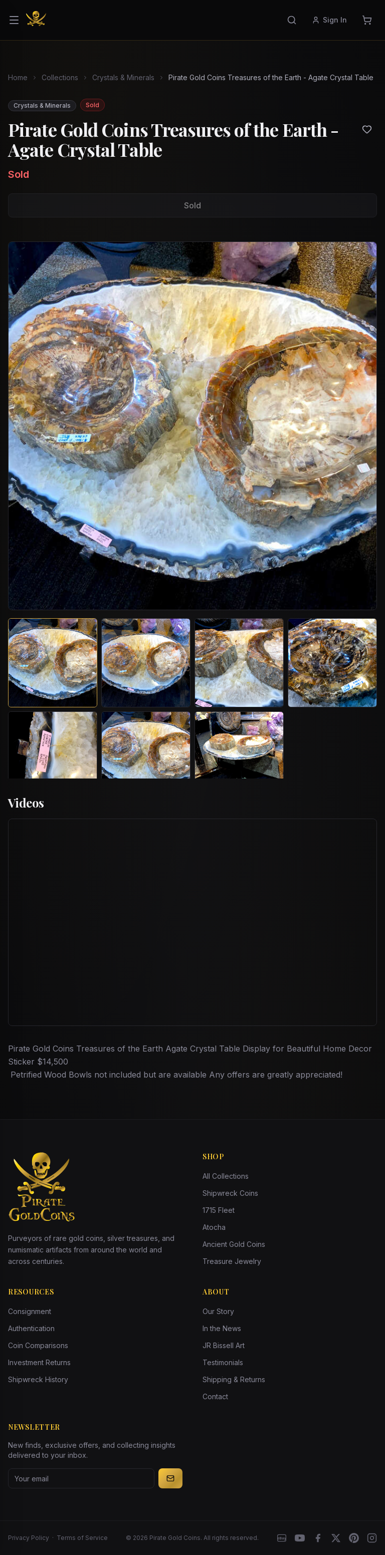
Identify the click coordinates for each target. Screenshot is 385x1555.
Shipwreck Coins (230, 1193)
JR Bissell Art (224, 1345)
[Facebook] (318, 1538)
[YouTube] (300, 1538)
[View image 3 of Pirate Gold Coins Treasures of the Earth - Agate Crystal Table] (239, 662)
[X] (336, 1538)
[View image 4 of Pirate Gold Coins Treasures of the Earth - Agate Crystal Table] (332, 662)
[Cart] (367, 20)
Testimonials (223, 1362)
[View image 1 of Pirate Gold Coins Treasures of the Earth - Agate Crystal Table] (52, 662)
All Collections (226, 1176)
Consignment (29, 1311)
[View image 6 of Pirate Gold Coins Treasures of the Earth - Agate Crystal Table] (145, 756)
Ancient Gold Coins (234, 1244)
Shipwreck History (38, 1379)
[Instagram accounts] (372, 1538)
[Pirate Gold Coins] (36, 20)
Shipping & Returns (234, 1379)
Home (18, 77)
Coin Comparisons (38, 1345)
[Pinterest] (354, 1538)
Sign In (329, 20)
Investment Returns (39, 1362)
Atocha (214, 1227)
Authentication (31, 1328)
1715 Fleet (219, 1210)
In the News (222, 1328)
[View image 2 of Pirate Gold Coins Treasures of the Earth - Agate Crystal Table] (145, 662)
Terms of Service (82, 1537)
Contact (215, 1396)
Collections (60, 77)
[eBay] (282, 1538)
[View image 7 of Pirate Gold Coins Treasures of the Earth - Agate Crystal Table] (239, 756)
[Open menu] (14, 20)
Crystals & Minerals (123, 77)
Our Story (218, 1311)
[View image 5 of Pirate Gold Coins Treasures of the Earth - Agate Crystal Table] (52, 756)
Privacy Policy (28, 1537)
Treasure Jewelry (232, 1261)
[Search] (292, 20)
